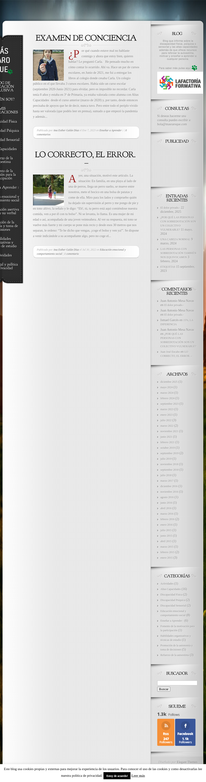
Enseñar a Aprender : (111, 130)
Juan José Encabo (170, 351)
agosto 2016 (167, 497)
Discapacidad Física (171, 594)
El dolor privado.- (170, 207)
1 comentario (71, 253)
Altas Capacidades (170, 589)
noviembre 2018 (169, 464)
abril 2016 (166, 508)
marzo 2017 (166, 480)
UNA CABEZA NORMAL (175, 239)
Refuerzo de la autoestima (174, 655)
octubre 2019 (167, 447)
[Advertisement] (177, 164)
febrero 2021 (167, 442)
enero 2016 (166, 524)
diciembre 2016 (169, 486)
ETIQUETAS (167, 266)
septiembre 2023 (169, 403)
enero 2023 (166, 414)
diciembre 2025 (169, 381)
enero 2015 (166, 557)
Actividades (166, 583)
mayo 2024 (166, 387)
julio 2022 (166, 420)
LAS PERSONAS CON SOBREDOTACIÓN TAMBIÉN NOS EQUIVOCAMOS (178, 253)
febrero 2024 (167, 398)
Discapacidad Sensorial (173, 605)
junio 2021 (166, 436)
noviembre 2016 (169, 491)
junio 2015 (166, 535)
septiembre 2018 (169, 469)
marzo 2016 (166, 513)
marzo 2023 (166, 409)
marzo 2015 (166, 546)
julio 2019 (166, 458)
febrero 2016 (167, 519)
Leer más (138, 775)
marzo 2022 (166, 425)
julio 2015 (166, 530)
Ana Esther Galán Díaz (66, 130)
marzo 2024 (166, 392)
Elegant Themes (187, 762)
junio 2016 (166, 502)
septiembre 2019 (169, 453)
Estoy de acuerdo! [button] (117, 775)
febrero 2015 (167, 552)
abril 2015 (166, 541)
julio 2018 (166, 475)
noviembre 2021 (169, 431)
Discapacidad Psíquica (172, 600)
